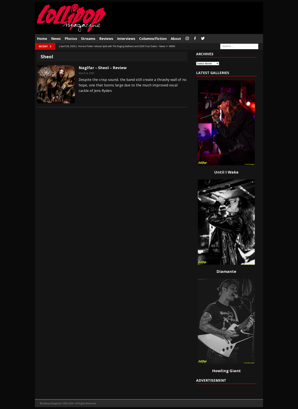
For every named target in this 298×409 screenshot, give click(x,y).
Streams (88, 38)
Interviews (126, 38)
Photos (71, 38)
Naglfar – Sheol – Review (103, 67)
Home (42, 38)
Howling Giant (226, 370)
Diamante (226, 271)
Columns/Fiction (153, 38)
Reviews (106, 38)
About (176, 38)
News (56, 38)
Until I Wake (226, 172)
